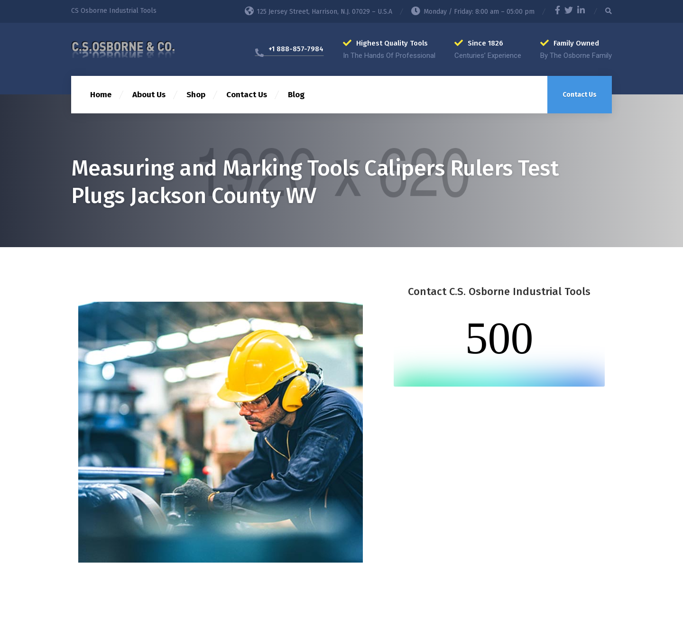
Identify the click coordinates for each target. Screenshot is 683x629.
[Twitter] (568, 12)
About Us (149, 95)
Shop (195, 95)
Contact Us (246, 95)
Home (100, 95)
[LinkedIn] (581, 12)
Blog (296, 95)
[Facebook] (558, 12)
